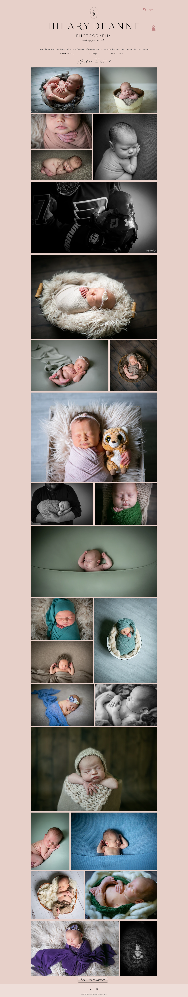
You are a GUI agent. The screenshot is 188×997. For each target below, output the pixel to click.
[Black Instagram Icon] (97, 989)
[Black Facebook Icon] (90, 989)
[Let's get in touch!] (93, 979)
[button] (153, 28)
